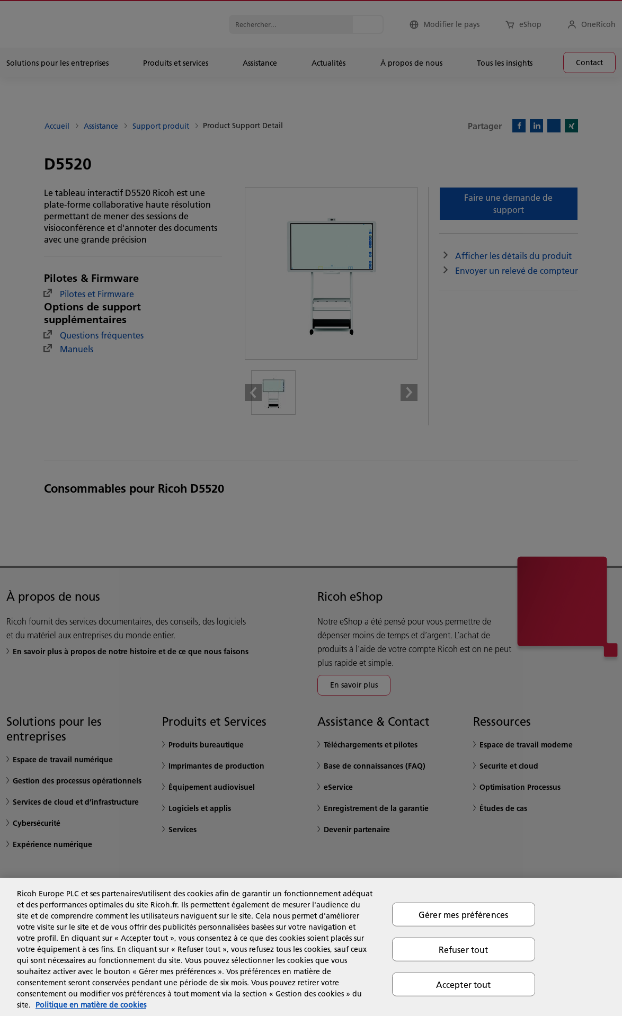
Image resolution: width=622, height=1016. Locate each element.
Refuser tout (463, 949)
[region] (311, 947)
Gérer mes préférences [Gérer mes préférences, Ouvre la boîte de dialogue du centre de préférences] (463, 914)
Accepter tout (463, 984)
